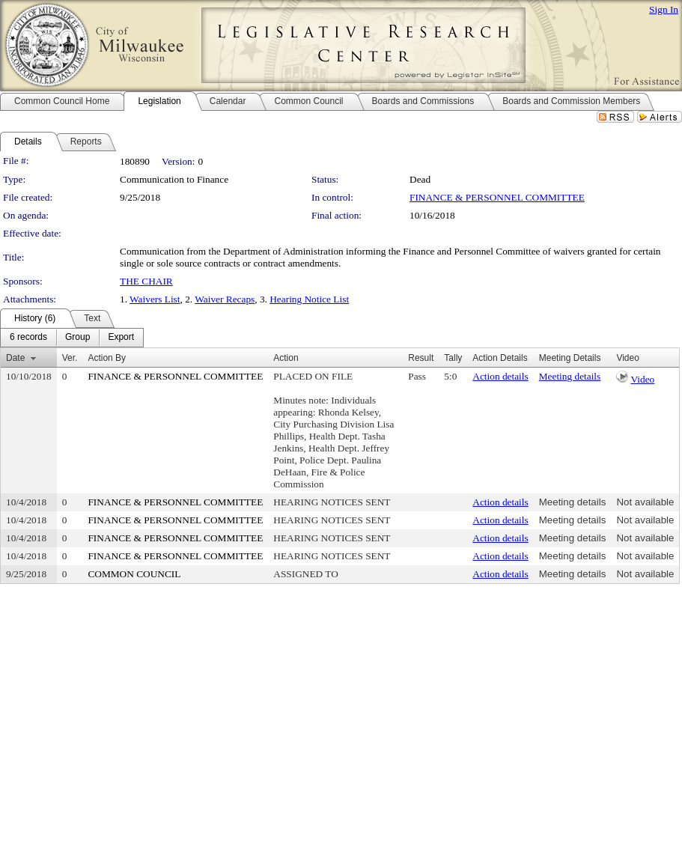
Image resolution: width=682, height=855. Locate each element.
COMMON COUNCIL (134, 573)
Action (285, 358)
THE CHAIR (146, 281)
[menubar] (72, 337)
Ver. (70, 358)
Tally (453, 358)
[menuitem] (28, 338)
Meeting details (570, 376)
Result (420, 358)
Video (642, 379)
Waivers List (155, 299)
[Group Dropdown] (77, 338)
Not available (645, 502)
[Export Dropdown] (121, 338)
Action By (107, 358)
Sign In (663, 9)
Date (15, 358)
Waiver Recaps (225, 299)
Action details (500, 376)
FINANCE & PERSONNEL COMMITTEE (497, 197)
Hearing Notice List (309, 299)
